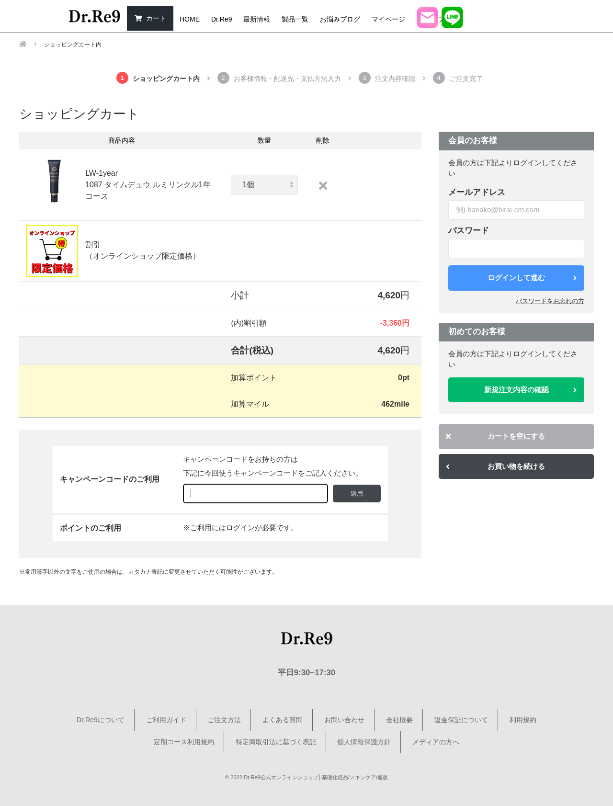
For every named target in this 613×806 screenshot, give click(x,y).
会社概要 (399, 719)
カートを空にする (495, 436)
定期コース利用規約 (184, 741)
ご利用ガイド (166, 719)
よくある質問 (282, 719)
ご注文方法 (224, 719)
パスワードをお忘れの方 (550, 301)
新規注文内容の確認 (531, 390)
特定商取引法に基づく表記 (276, 741)
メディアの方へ (435, 741)
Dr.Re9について (101, 719)
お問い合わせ (344, 719)
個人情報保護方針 (364, 741)
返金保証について (461, 719)
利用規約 (523, 719)
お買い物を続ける (495, 466)
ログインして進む (532, 277)
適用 (357, 493)
